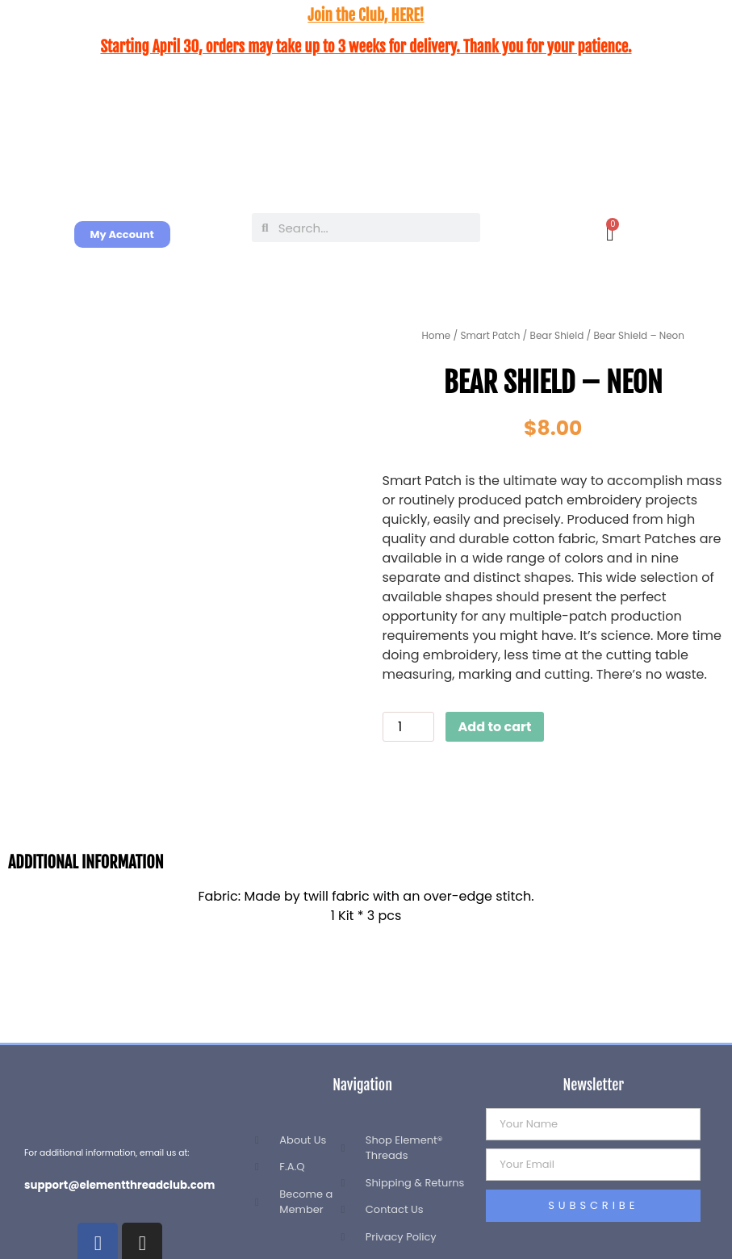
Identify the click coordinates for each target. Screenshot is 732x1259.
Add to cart (495, 726)
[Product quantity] (408, 727)
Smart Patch (490, 335)
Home (436, 335)
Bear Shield (557, 335)
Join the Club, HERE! (365, 15)
